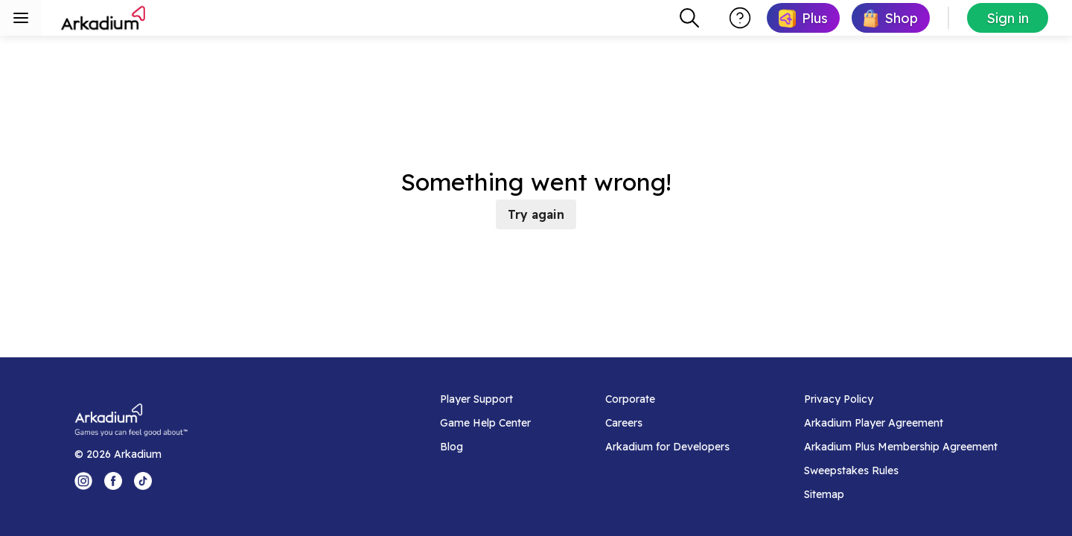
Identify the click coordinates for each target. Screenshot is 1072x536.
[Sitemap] (901, 494)
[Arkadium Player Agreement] (901, 423)
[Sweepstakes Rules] (901, 470)
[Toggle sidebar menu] (21, 18)
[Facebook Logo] (113, 481)
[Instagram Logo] (83, 481)
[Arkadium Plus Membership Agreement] (901, 447)
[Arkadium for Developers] (667, 447)
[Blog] (485, 447)
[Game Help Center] (485, 423)
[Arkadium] (104, 18)
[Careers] (667, 423)
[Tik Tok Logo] (143, 481)
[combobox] (689, 18)
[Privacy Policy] (901, 399)
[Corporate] (667, 399)
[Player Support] (485, 399)
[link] (803, 18)
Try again (536, 214)
